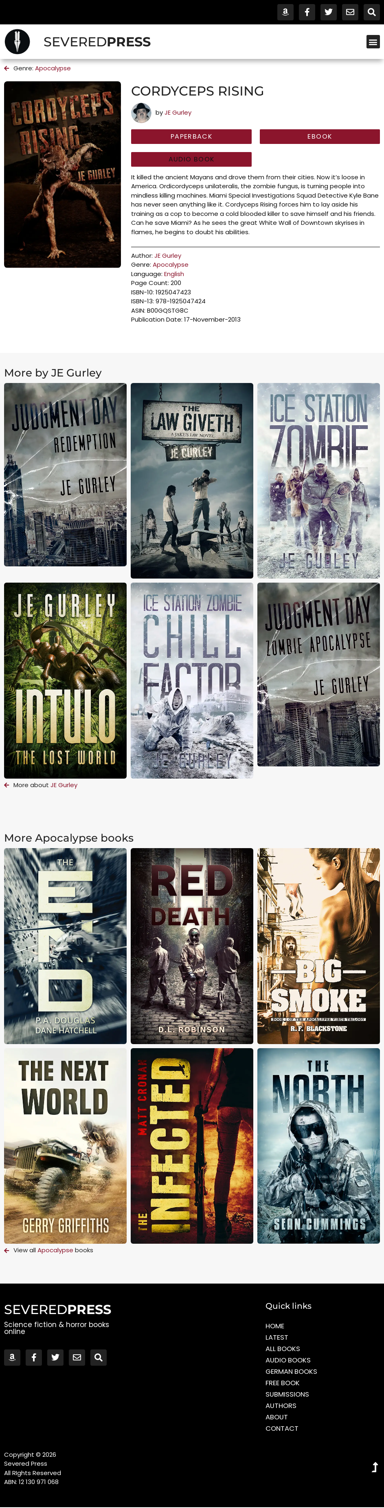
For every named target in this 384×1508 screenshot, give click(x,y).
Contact (282, 1429)
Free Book (283, 1383)
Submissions (288, 1395)
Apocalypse (53, 68)
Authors (281, 1406)
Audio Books (289, 1361)
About (277, 1418)
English (174, 274)
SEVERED (97, 42)
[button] (373, 41)
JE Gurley (178, 112)
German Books (292, 1372)
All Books (283, 1349)
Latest (277, 1338)
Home (275, 1327)
